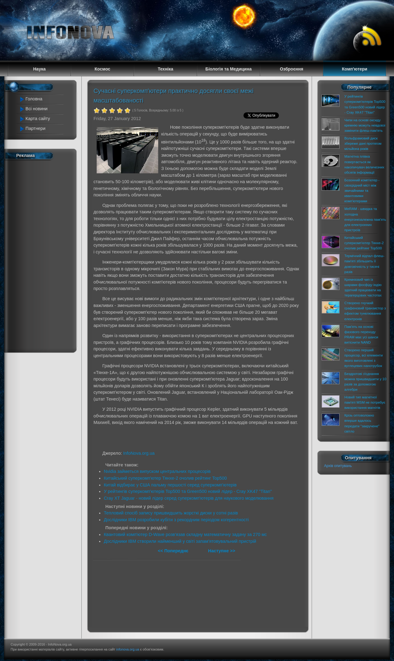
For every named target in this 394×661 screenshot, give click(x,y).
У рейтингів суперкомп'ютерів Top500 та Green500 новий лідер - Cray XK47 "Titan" (188, 491)
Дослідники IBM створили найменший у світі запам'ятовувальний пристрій (180, 541)
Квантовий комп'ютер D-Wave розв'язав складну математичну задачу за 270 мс (185, 534)
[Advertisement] (43, 255)
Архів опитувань (338, 466)
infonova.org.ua (127, 649)
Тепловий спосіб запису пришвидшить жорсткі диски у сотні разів (171, 512)
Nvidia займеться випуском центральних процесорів (157, 471)
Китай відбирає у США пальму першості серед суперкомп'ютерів (170, 484)
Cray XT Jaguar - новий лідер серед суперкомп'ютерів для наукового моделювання (188, 498)
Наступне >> (221, 550)
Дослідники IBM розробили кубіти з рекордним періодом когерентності (176, 519)
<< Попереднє (174, 550)
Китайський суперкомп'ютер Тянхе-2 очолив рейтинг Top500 (165, 478)
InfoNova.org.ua (139, 453)
